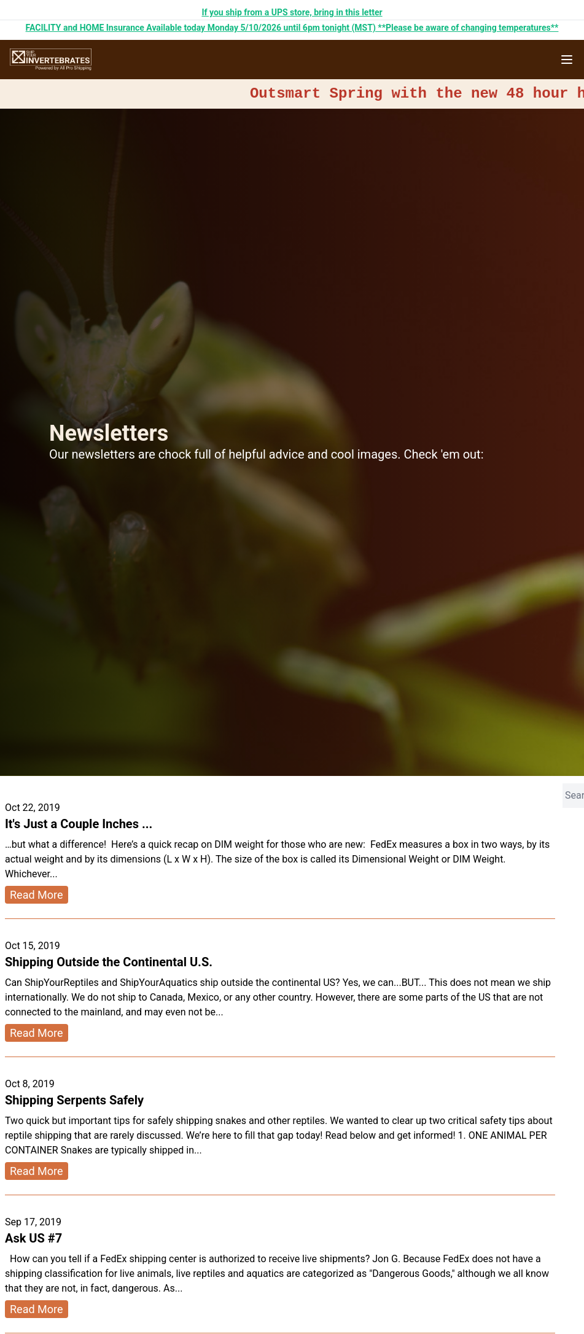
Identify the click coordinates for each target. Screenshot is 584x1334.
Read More (36, 894)
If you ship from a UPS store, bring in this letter (291, 12)
